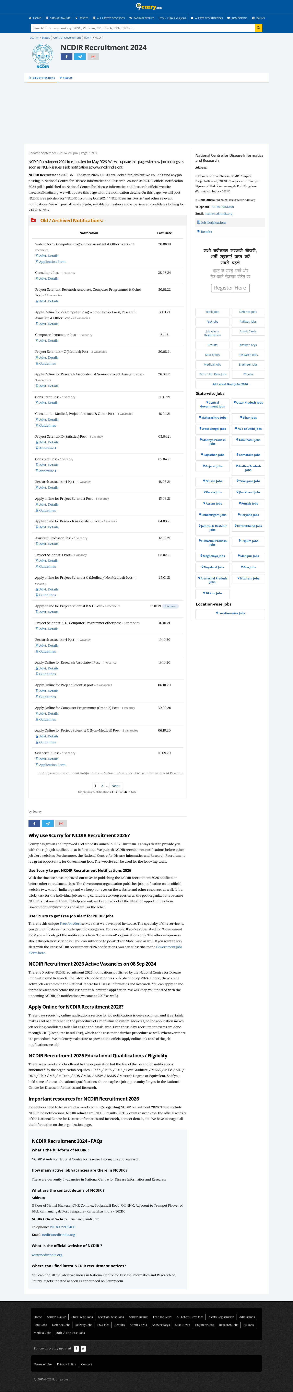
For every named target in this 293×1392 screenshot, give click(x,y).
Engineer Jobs (204, 1325)
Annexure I (47, 448)
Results (67, 78)
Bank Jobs (40, 1325)
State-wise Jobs (82, 1317)
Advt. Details (48, 256)
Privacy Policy (66, 1364)
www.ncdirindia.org (47, 1255)
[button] (108, 220)
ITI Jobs (248, 1325)
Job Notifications (43, 78)
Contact (86, 1364)
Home (38, 1317)
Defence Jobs (61, 1325)
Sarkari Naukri (56, 1317)
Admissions (247, 1317)
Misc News (182, 1325)
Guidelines (47, 363)
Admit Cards (138, 1325)
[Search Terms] (146, 28)
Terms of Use (43, 1364)
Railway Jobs (83, 1325)
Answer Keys (161, 1325)
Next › (116, 786)
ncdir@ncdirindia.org (58, 1235)
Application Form (52, 262)
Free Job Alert (70, 924)
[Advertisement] (146, 113)
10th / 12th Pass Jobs (70, 1333)
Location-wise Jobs (111, 1317)
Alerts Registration (221, 1317)
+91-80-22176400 (62, 1227)
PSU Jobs (103, 1325)
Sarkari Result (138, 1317)
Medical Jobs (42, 1333)
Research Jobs (228, 1325)
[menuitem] (37, 18)
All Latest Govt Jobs (190, 1317)
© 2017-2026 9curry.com (51, 1379)
